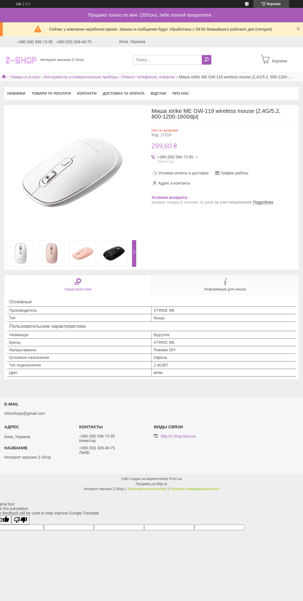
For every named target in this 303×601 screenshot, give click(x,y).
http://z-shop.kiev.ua (178, 436)
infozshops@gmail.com (24, 413)
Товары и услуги (25, 77)
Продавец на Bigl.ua (151, 484)
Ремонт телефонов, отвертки (148, 77)
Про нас (180, 93)
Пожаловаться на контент (147, 489)
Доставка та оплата (123, 93)
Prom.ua (175, 479)
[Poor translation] (20, 520)
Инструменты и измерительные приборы (81, 77)
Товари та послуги (51, 93)
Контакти (87, 93)
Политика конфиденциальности (194, 489)
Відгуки (158, 93)
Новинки (16, 93)
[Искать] (206, 60)
